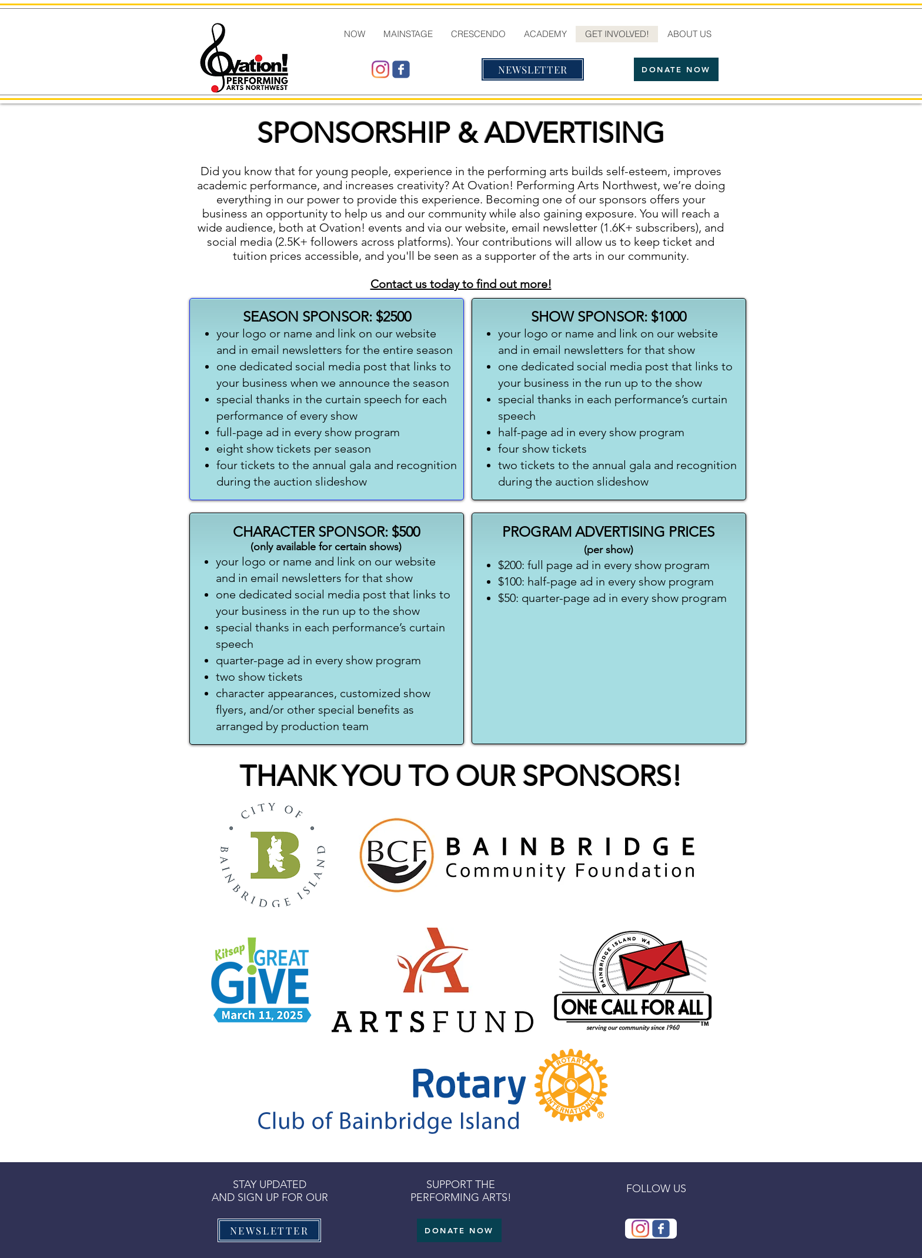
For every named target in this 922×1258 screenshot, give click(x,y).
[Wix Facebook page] (401, 69)
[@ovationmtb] (380, 69)
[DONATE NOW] (676, 69)
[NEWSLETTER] (532, 69)
